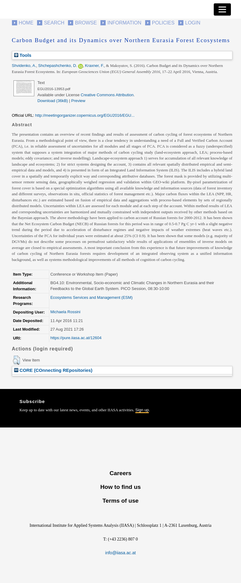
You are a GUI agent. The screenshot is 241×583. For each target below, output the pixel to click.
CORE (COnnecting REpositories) (53, 370)
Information (124, 22)
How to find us (120, 487)
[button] (16, 360)
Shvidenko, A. (24, 65)
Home (26, 22)
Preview (78, 100)
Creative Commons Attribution (107, 95)
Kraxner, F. (94, 65)
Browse (86, 22)
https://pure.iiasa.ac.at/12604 (75, 338)
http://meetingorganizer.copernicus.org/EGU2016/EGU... (84, 115)
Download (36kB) (52, 100)
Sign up (142, 410)
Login (193, 22)
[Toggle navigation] (222, 9)
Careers (120, 473)
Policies (163, 22)
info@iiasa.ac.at (120, 552)
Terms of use (120, 500)
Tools (23, 55)
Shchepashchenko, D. (57, 65)
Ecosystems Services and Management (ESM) (91, 297)
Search (54, 22)
